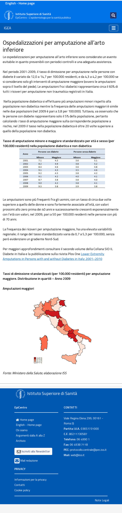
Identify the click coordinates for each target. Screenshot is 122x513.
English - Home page (20, 3)
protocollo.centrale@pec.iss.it (88, 449)
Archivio (21, 440)
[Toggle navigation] (113, 15)
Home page (25, 419)
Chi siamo (22, 430)
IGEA (7, 28)
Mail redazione (29, 460)
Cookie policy (22, 490)
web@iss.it (78, 455)
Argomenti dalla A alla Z (30, 435)
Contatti (19, 485)
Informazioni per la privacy (30, 479)
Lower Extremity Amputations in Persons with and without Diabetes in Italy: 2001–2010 (53, 256)
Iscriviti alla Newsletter (36, 451)
